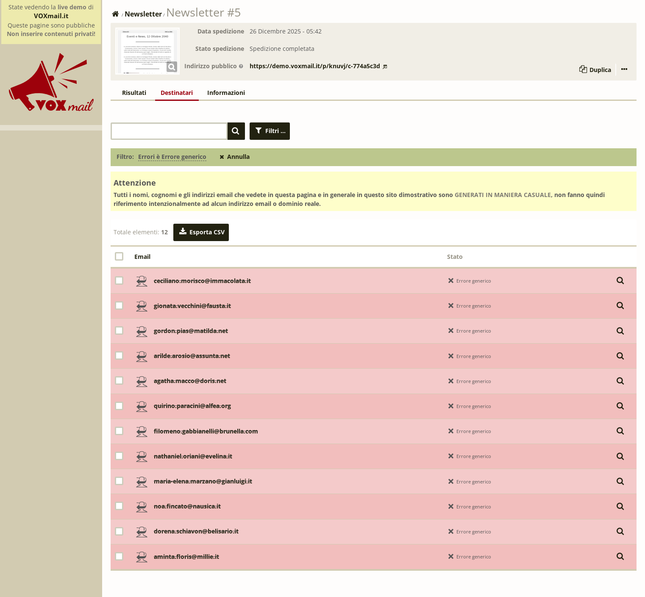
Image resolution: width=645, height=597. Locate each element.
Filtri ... (270, 131)
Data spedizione (220, 31)
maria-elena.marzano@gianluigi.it (203, 481)
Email (142, 257)
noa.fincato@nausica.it (187, 506)
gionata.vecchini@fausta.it (192, 306)
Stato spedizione (219, 48)
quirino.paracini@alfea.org (192, 406)
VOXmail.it (51, 15)
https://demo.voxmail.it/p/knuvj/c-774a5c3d (318, 66)
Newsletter (143, 14)
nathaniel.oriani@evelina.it (193, 456)
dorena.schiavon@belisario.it (196, 531)
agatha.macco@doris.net (190, 381)
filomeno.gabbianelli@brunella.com (206, 431)
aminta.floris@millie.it (186, 557)
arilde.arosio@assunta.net (192, 356)
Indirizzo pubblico (214, 66)
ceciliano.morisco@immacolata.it (202, 281)
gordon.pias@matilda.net (191, 331)
